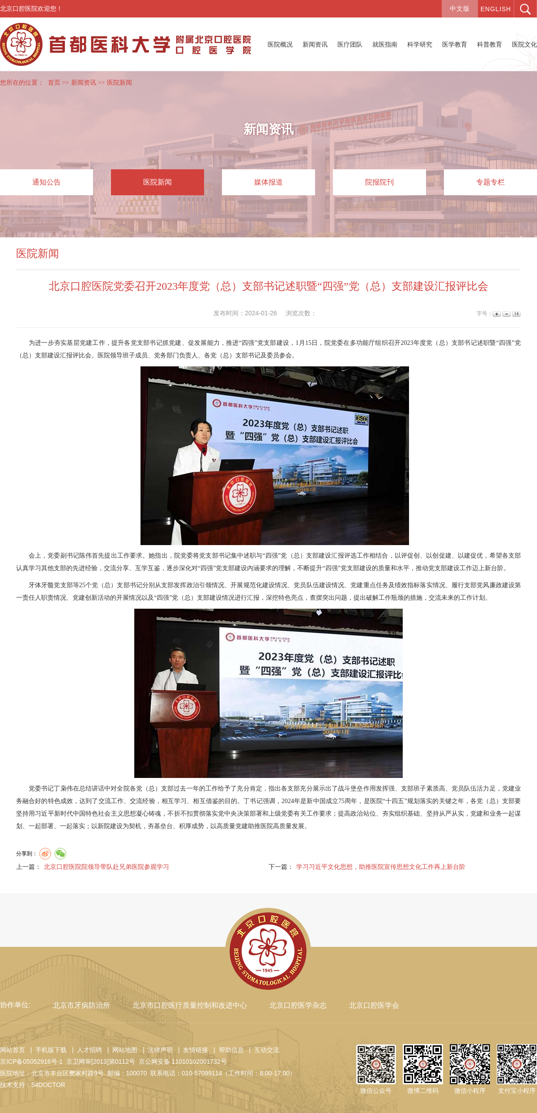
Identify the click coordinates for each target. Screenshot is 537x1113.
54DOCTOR (48, 1084)
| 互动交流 (262, 1049)
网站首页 (12, 1049)
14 (516, 313)
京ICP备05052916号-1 (31, 1061)
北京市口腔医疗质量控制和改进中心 (189, 1005)
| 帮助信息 (226, 1049)
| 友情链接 (191, 1049)
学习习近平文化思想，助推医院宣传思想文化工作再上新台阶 (380, 866)
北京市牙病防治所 (81, 1005)
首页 (54, 82)
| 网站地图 (120, 1049)
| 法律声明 (156, 1049)
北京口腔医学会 (374, 1005)
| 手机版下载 (47, 1049)
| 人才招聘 (85, 1049)
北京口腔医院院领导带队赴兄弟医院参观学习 (106, 866)
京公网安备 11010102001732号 (183, 1061)
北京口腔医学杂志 (298, 1005)
